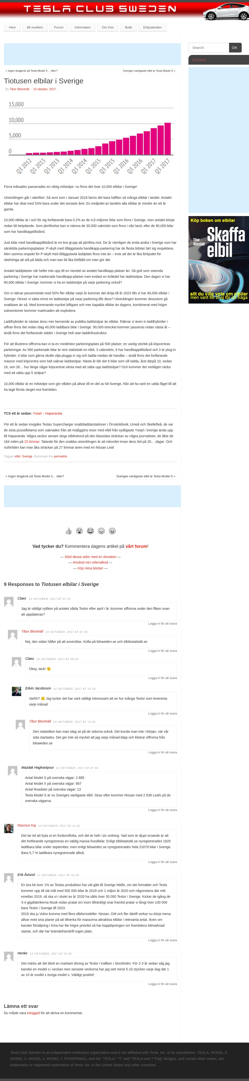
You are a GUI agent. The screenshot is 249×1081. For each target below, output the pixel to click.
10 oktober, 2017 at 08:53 (57, 659)
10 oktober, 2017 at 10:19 (74, 688)
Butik (128, 27)
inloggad (33, 1013)
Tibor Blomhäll (19, 89)
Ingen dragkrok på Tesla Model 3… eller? (31, 70)
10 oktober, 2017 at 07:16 (50, 598)
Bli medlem (35, 27)
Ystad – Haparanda (47, 413)
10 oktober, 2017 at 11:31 (59, 825)
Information (83, 27)
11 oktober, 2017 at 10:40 (58, 875)
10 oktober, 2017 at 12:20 (74, 721)
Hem (12, 27)
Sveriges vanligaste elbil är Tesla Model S (149, 70)
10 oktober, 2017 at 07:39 (66, 631)
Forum (58, 27)
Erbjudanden (152, 27)
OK (233, 47)
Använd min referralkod (90, 562)
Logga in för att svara (162, 623)
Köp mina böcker (90, 568)
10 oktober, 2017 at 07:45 (77, 768)
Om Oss (108, 27)
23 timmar (31, 442)
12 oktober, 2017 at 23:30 (51, 953)
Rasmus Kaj (27, 825)
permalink (60, 456)
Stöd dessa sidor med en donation (90, 557)
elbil (17, 456)
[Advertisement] (92, 54)
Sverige (27, 456)
